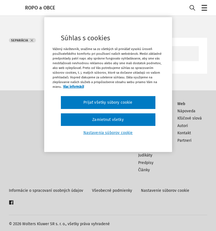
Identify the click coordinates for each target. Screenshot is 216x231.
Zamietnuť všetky (108, 119)
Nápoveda (186, 111)
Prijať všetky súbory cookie (107, 102)
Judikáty (145, 155)
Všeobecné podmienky (112, 190)
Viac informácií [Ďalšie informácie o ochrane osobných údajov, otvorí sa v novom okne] (73, 87)
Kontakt (184, 133)
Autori (182, 125)
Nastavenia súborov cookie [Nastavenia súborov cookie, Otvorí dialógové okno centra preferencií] (108, 132)
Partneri (184, 140)
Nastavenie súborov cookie (165, 190)
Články (144, 170)
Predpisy (145, 162)
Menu (203, 8)
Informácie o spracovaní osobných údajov (46, 190)
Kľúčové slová (189, 118)
